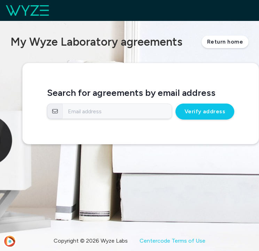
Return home (225, 41)
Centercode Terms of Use (172, 240)
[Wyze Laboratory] (27, 10)
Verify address (205, 111)
